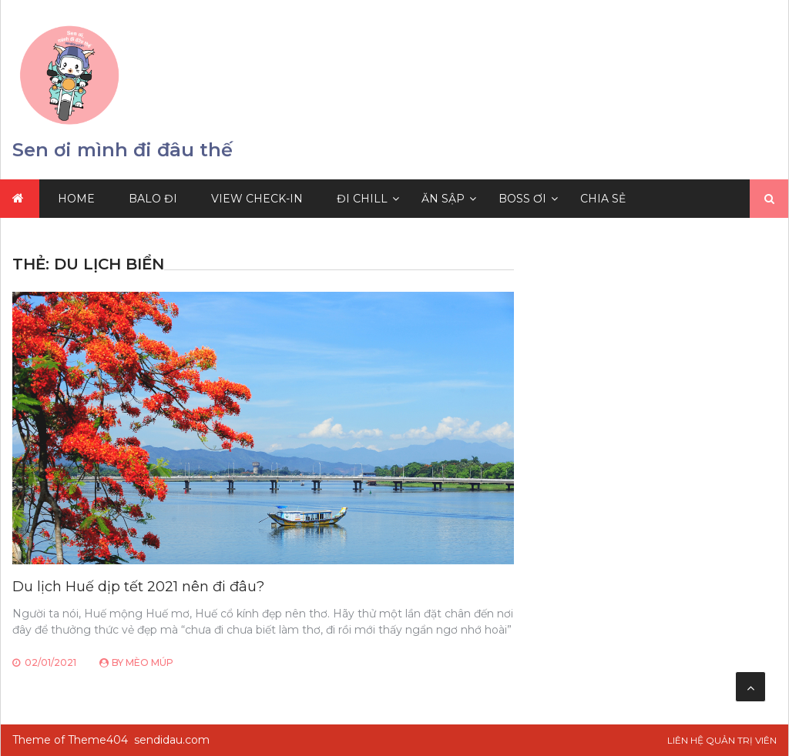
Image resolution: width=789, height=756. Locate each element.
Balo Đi (153, 199)
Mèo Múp (149, 662)
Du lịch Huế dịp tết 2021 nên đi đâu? (138, 586)
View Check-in (257, 199)
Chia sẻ (603, 199)
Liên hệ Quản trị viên (722, 740)
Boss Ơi (522, 199)
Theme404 (98, 740)
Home (76, 199)
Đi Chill (362, 199)
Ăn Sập (443, 199)
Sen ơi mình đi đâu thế (122, 150)
